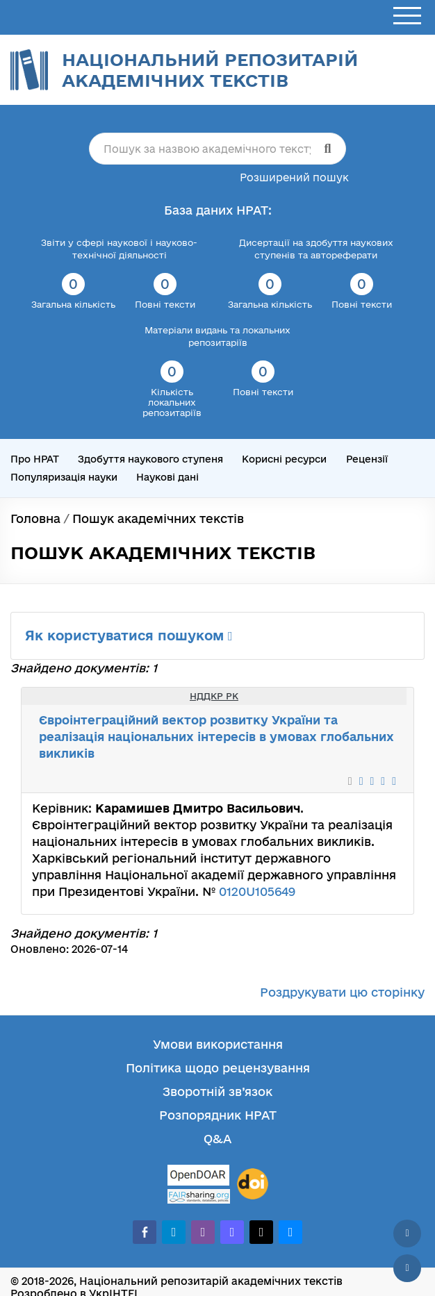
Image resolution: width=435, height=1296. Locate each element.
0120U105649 (257, 891)
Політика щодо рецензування (218, 1067)
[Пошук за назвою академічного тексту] (217, 149)
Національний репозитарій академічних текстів (210, 69)
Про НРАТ (34, 459)
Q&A (217, 1138)
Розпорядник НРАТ (218, 1115)
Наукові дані (167, 477)
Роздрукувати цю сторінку (342, 992)
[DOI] (252, 1184)
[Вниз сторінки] (407, 1268)
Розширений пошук (294, 177)
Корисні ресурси (284, 459)
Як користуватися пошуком (129, 635)
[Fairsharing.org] (198, 1196)
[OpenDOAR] (198, 1177)
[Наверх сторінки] (407, 1233)
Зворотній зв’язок (217, 1091)
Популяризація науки (63, 477)
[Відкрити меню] (407, 16)
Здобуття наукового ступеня (150, 459)
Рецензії (367, 459)
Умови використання (218, 1044)
